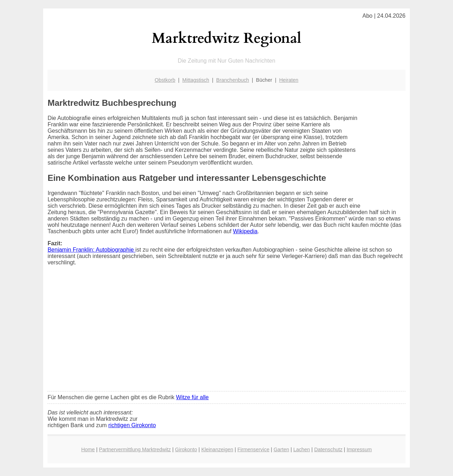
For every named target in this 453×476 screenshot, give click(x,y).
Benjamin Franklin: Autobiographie (91, 250)
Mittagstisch (195, 80)
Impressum (359, 449)
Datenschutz (328, 449)
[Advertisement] (227, 333)
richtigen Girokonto (132, 425)
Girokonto (186, 449)
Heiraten (288, 80)
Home (87, 449)
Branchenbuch (232, 80)
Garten (281, 449)
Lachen (301, 449)
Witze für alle (192, 397)
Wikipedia (245, 231)
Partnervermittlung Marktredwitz (135, 449)
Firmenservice (253, 449)
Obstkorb (165, 80)
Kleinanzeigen (217, 449)
